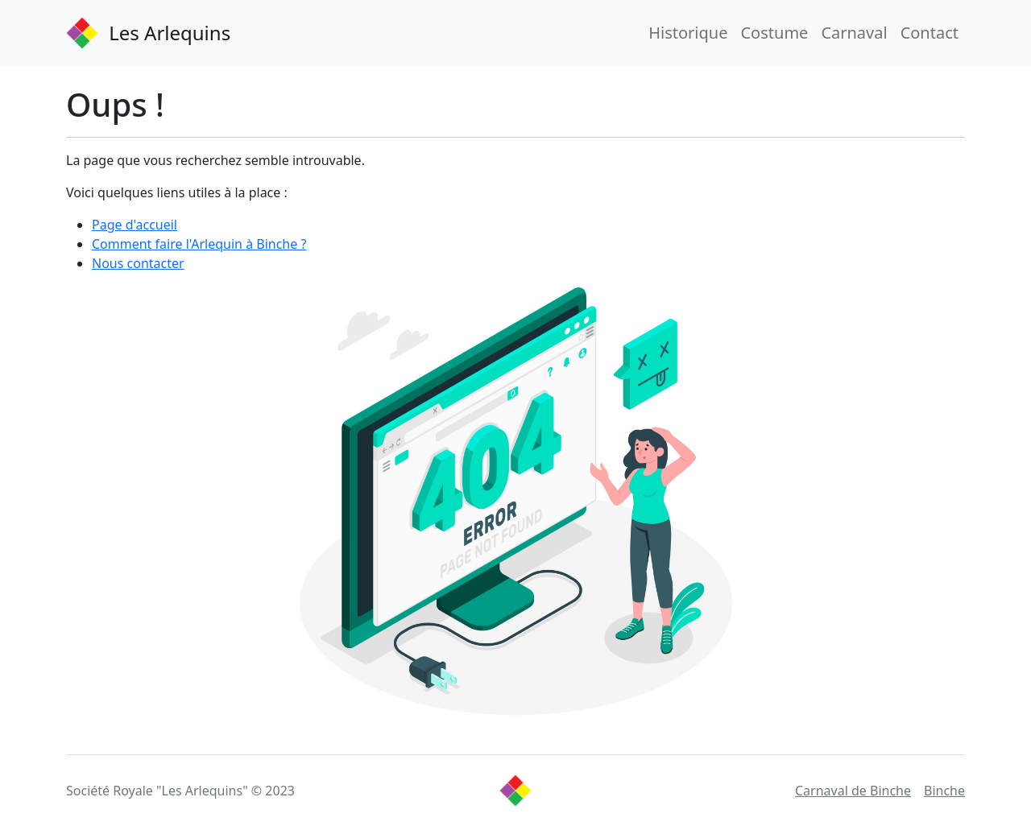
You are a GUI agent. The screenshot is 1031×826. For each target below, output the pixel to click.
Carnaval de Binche (853, 790)
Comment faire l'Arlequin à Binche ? (199, 244)
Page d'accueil (134, 224)
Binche (944, 790)
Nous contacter (138, 263)
